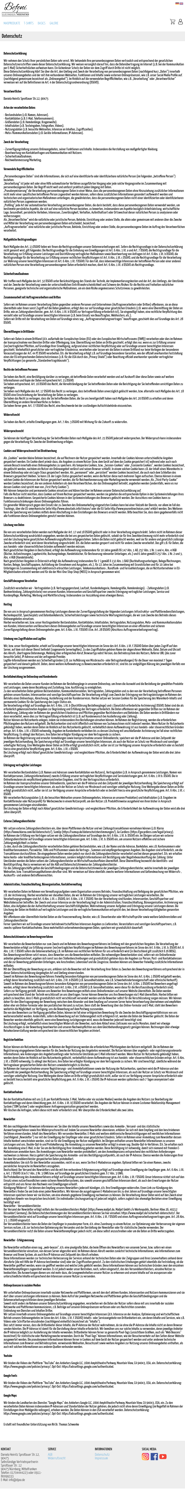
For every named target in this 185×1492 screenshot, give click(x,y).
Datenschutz (102, 1454)
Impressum (101, 1458)
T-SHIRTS (29, 23)
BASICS (41, 23)
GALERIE (54, 23)
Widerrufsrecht (57, 1458)
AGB (50, 1454)
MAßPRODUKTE (12, 23)
